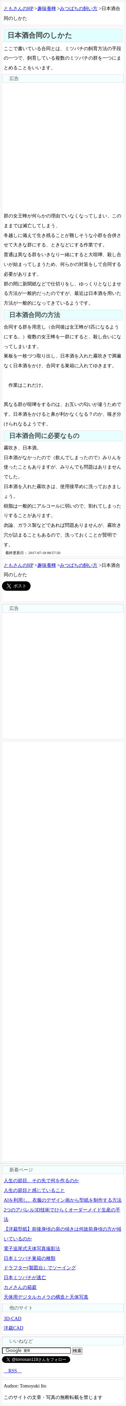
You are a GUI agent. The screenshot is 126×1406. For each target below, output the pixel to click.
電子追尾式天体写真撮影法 (32, 1248)
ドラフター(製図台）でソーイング (40, 1267)
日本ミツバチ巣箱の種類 (29, 1258)
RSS (13, 1370)
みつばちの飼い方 (78, 8)
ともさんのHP (18, 8)
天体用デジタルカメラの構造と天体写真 (46, 1297)
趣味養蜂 (46, 8)
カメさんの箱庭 (20, 1287)
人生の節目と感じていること (34, 1190)
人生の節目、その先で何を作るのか (41, 1180)
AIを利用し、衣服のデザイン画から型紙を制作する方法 (63, 1200)
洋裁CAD (13, 1328)
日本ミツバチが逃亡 (25, 1277)
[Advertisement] (63, 146)
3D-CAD (13, 1318)
